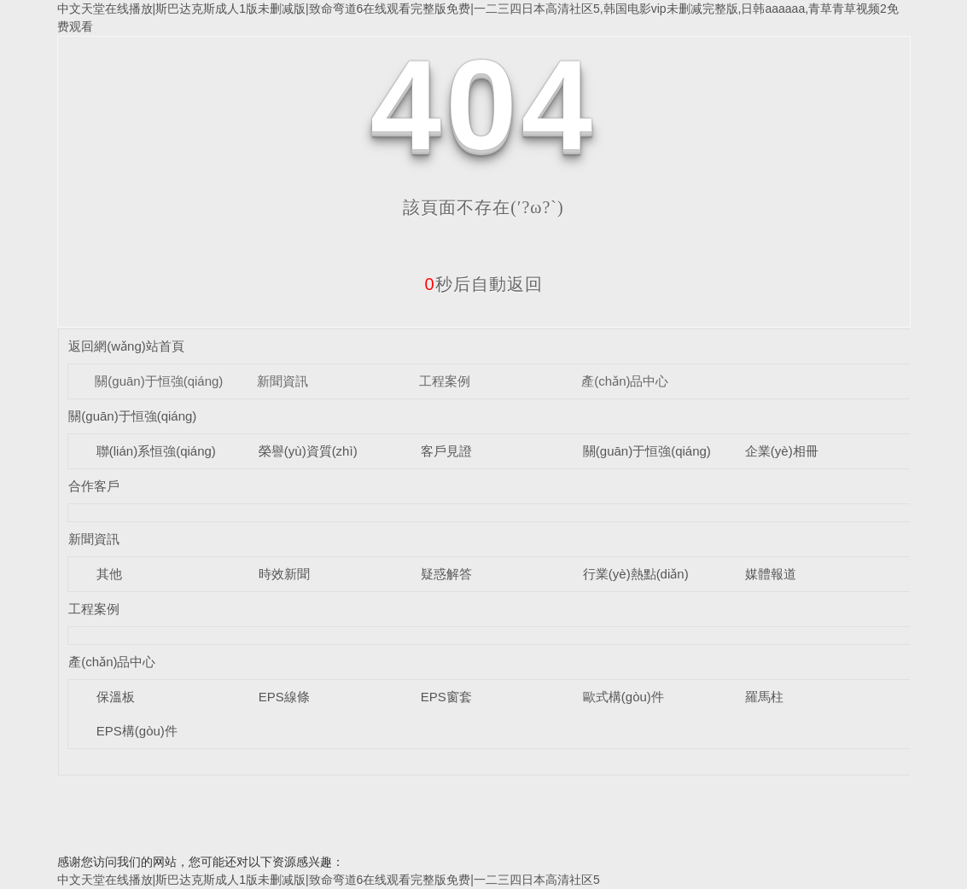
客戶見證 (446, 451)
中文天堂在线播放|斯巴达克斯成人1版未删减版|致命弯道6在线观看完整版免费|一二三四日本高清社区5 (328, 879)
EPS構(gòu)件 (137, 730)
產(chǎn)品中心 (624, 381)
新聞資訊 (282, 381)
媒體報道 (770, 574)
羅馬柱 (764, 696)
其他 (109, 574)
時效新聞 (284, 574)
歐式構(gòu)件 (623, 696)
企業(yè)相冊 (781, 451)
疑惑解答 (446, 574)
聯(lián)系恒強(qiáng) (156, 451)
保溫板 (115, 696)
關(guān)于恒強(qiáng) (159, 381)
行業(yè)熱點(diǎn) (636, 574)
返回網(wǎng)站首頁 (126, 346)
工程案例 (444, 381)
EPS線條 (284, 696)
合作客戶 (93, 486)
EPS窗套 (446, 696)
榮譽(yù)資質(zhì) (308, 451)
